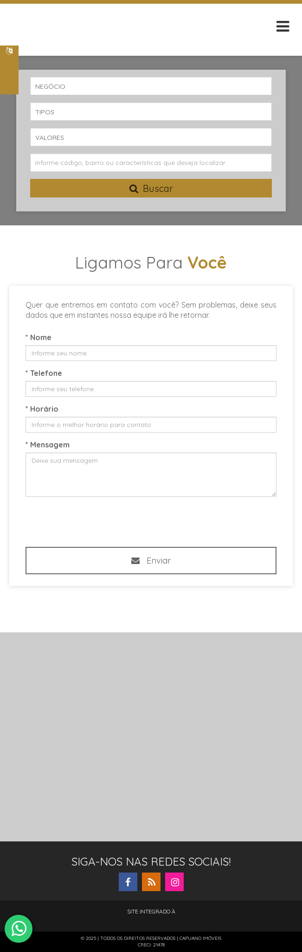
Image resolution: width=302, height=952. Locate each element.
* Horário (42, 409)
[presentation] (145, 521)
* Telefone (44, 373)
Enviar (151, 560)
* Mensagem (48, 444)
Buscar (151, 188)
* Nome (38, 337)
